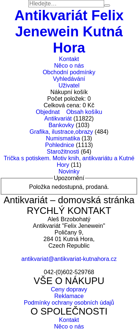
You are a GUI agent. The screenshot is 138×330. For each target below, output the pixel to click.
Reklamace (69, 296)
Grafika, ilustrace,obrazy (61, 132)
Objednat (48, 112)
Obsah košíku (84, 112)
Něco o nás (69, 65)
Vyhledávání (69, 79)
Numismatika (63, 138)
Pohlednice (59, 145)
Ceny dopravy (69, 289)
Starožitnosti (63, 151)
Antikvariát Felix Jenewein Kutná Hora (69, 31)
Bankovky (61, 125)
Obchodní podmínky (69, 72)
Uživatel (69, 85)
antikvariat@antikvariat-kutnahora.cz (69, 259)
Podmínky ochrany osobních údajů (69, 302)
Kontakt (69, 59)
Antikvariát (58, 118)
